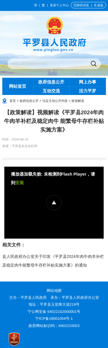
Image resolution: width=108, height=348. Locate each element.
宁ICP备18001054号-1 (54, 318)
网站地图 (54, 290)
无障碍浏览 (81, 5)
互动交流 (51, 90)
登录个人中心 (59, 5)
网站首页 (17, 86)
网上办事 (87, 81)
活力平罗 (87, 90)
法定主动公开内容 (55, 100)
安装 (19, 182)
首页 (13, 100)
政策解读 (77, 100)
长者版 (98, 5)
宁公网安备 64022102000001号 (54, 311)
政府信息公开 (51, 81)
